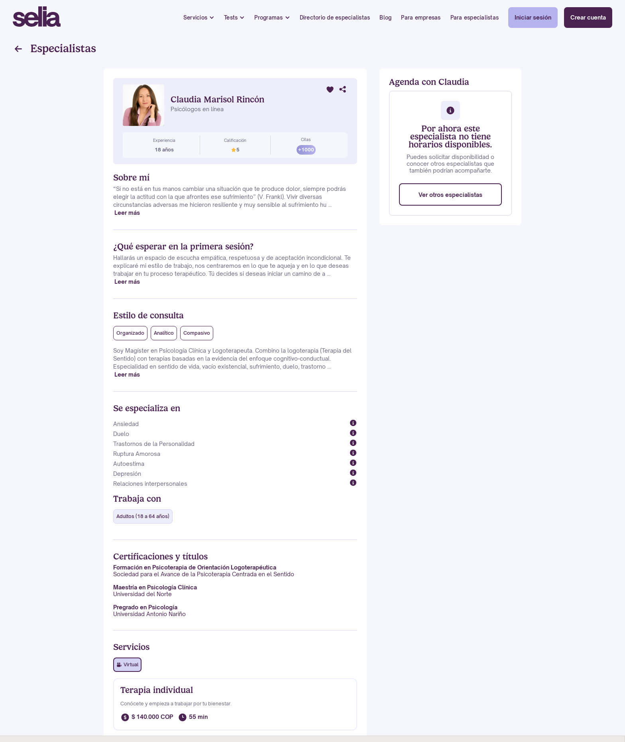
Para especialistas (474, 17)
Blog (385, 17)
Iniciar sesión (533, 17)
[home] (37, 17)
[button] (198, 18)
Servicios (195, 17)
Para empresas (420, 17)
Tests (231, 17)
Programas (268, 17)
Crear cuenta (588, 17)
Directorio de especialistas (335, 17)
